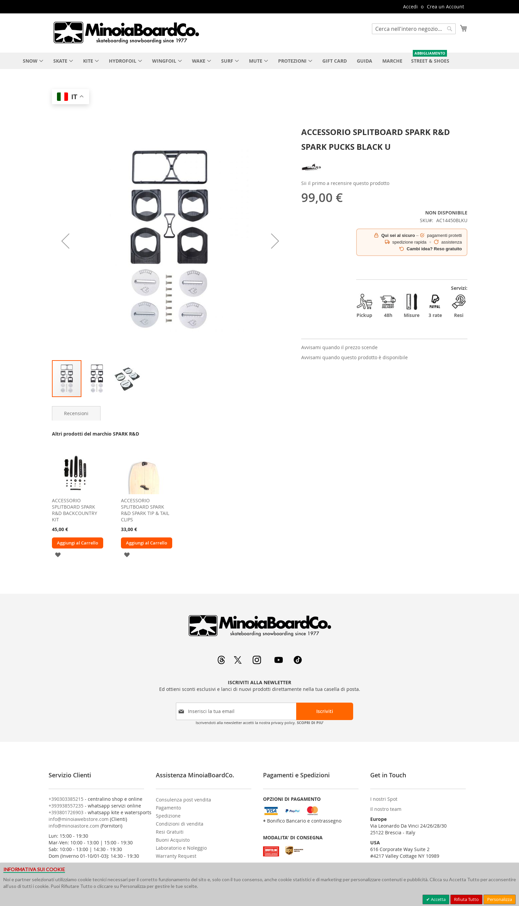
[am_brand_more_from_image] (75, 492)
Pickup (364, 305)
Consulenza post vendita (183, 799)
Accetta (438, 899)
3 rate (435, 305)
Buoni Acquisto (173, 840)
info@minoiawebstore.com (79, 819)
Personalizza (499, 899)
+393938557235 (66, 805)
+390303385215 (66, 799)
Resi (458, 305)
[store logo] (126, 32)
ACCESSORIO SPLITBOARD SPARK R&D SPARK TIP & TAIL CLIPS (145, 510)
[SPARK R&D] (311, 175)
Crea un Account (445, 6)
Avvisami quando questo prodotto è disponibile (354, 357)
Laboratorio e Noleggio (181, 848)
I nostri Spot (383, 799)
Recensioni (76, 413)
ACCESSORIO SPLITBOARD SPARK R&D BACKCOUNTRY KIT (74, 510)
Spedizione (168, 816)
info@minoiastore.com (74, 826)
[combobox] (414, 28)
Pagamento (168, 807)
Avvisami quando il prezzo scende (339, 347)
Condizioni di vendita (179, 824)
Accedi (410, 6)
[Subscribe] (324, 711)
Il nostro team (385, 809)
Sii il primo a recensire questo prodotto (345, 183)
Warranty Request (176, 856)
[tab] (76, 413)
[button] (65, 241)
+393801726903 (66, 812)
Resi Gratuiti (170, 832)
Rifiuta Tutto (466, 899)
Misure (411, 305)
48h (388, 305)
